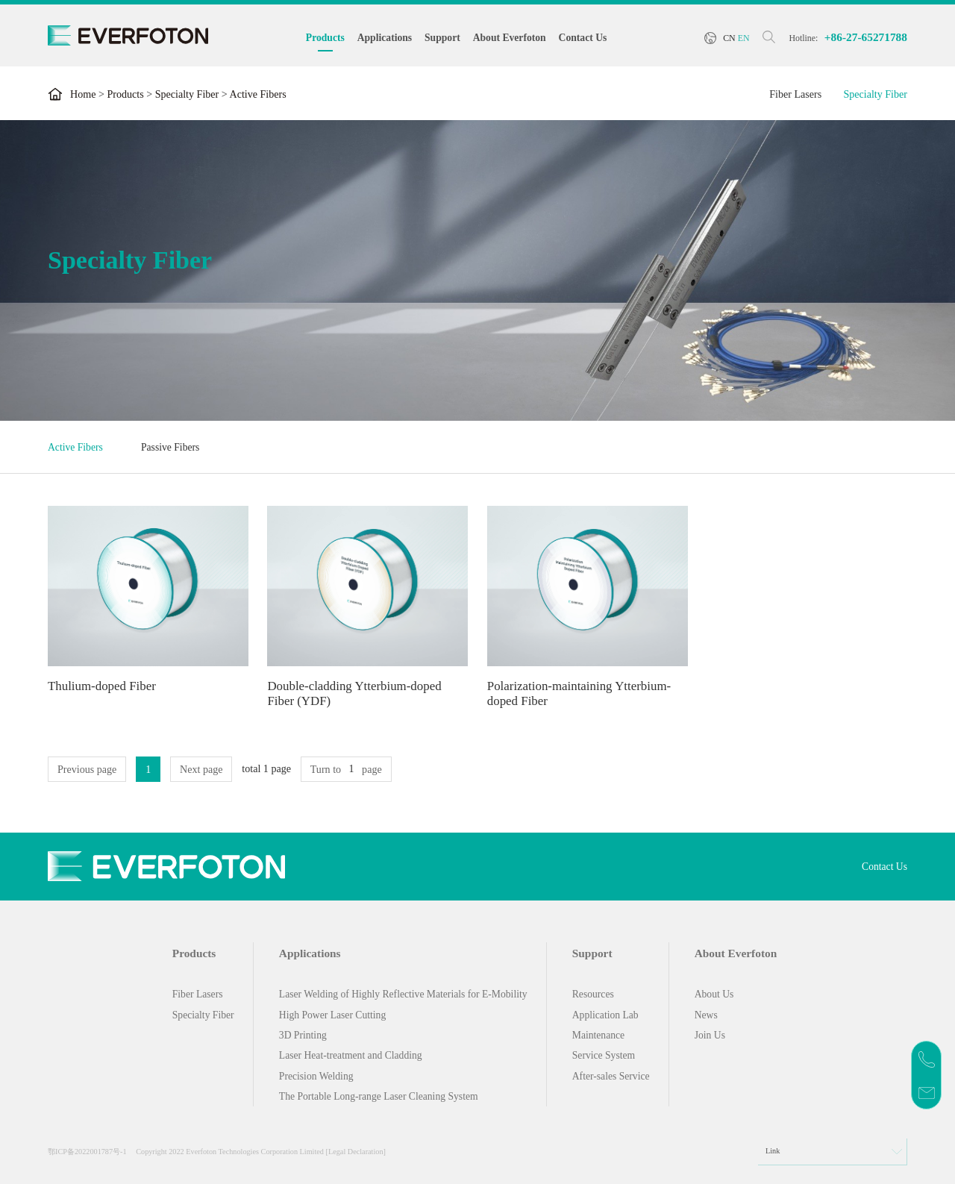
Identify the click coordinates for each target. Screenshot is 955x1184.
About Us (714, 994)
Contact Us (583, 37)
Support (442, 37)
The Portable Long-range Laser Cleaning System (378, 1096)
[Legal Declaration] (356, 1151)
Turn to (325, 769)
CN (729, 38)
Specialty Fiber (187, 94)
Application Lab (605, 1015)
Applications (384, 37)
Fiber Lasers (795, 94)
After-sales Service (611, 1076)
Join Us (710, 1035)
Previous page (86, 769)
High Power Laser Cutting (332, 1015)
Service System (603, 1055)
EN (744, 38)
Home (83, 94)
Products (325, 37)
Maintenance (598, 1035)
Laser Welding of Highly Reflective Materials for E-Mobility (403, 994)
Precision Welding (316, 1076)
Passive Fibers (170, 447)
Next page (201, 769)
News (706, 1015)
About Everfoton (509, 37)
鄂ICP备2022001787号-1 (87, 1151)
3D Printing (303, 1035)
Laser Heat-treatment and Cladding (350, 1055)
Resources (593, 994)
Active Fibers (75, 447)
